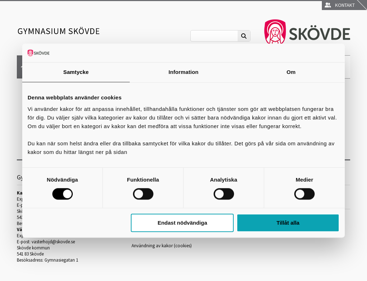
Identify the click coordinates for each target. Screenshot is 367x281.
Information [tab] (183, 72)
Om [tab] (290, 72)
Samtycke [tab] (76, 72)
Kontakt (340, 5)
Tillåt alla (287, 223)
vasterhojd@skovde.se (53, 242)
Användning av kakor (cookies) (162, 246)
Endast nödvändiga (182, 223)
